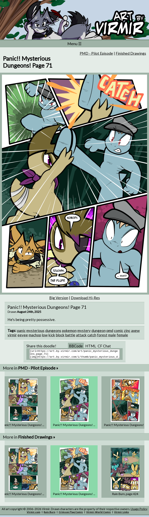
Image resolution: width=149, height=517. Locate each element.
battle (70, 335)
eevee (23, 335)
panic (21, 330)
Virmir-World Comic (98, 513)
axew (135, 330)
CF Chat (104, 346)
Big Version (58, 298)
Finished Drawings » (36, 438)
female (122, 335)
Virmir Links (121, 513)
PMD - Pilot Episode (96, 53)
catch (91, 335)
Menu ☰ (74, 43)
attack (81, 335)
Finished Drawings (131, 53)
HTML (90, 346)
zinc (127, 330)
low (45, 335)
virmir (12, 335)
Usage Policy (139, 510)
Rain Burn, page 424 (125, 495)
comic (118, 330)
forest (102, 335)
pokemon (69, 330)
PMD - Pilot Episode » (38, 369)
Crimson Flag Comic (71, 513)
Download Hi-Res (85, 298)
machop (35, 335)
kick (52, 335)
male (112, 335)
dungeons (53, 330)
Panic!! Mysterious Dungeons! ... (23, 426)
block (60, 335)
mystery (84, 330)
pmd (109, 330)
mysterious (35, 330)
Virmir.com (33, 513)
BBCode (76, 346)
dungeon (98, 330)
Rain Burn (49, 513)
